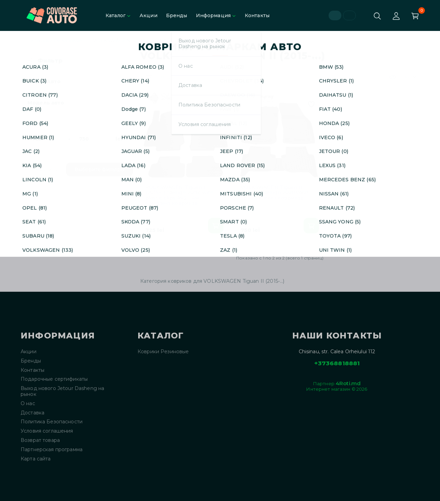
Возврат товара (40, 440)
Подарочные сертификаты (54, 379)
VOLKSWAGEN (111, 41)
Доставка (32, 413)
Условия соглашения (47, 431)
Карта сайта (36, 459)
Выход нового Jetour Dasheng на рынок (62, 391)
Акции (148, 15)
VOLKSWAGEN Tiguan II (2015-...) (181, 41)
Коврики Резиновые (56, 41)
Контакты (257, 15)
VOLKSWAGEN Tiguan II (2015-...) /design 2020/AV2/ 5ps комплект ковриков (274, 193)
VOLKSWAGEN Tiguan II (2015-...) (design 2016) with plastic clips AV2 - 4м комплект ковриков (179, 195)
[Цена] (46, 139)
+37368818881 (337, 363)
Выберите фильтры (99, 169)
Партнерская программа (51, 450)
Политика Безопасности (51, 422)
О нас (28, 404)
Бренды (176, 15)
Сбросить (45, 169)
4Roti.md (348, 383)
